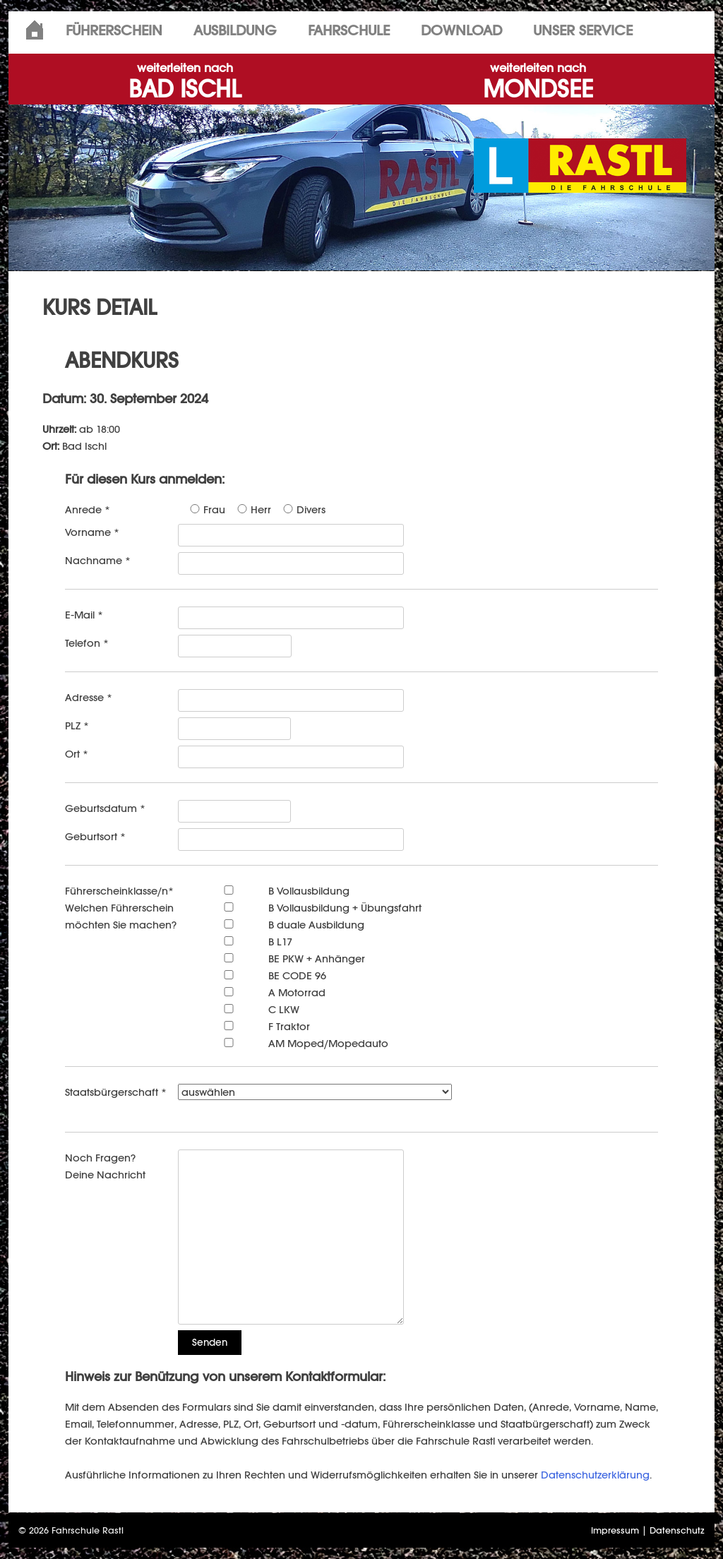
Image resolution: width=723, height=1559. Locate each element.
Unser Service (583, 30)
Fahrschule (349, 30)
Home (34, 30)
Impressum (615, 1530)
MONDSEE (538, 82)
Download (461, 30)
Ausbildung (235, 30)
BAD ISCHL (185, 82)
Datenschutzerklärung (595, 1474)
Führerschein (114, 30)
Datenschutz (677, 1530)
